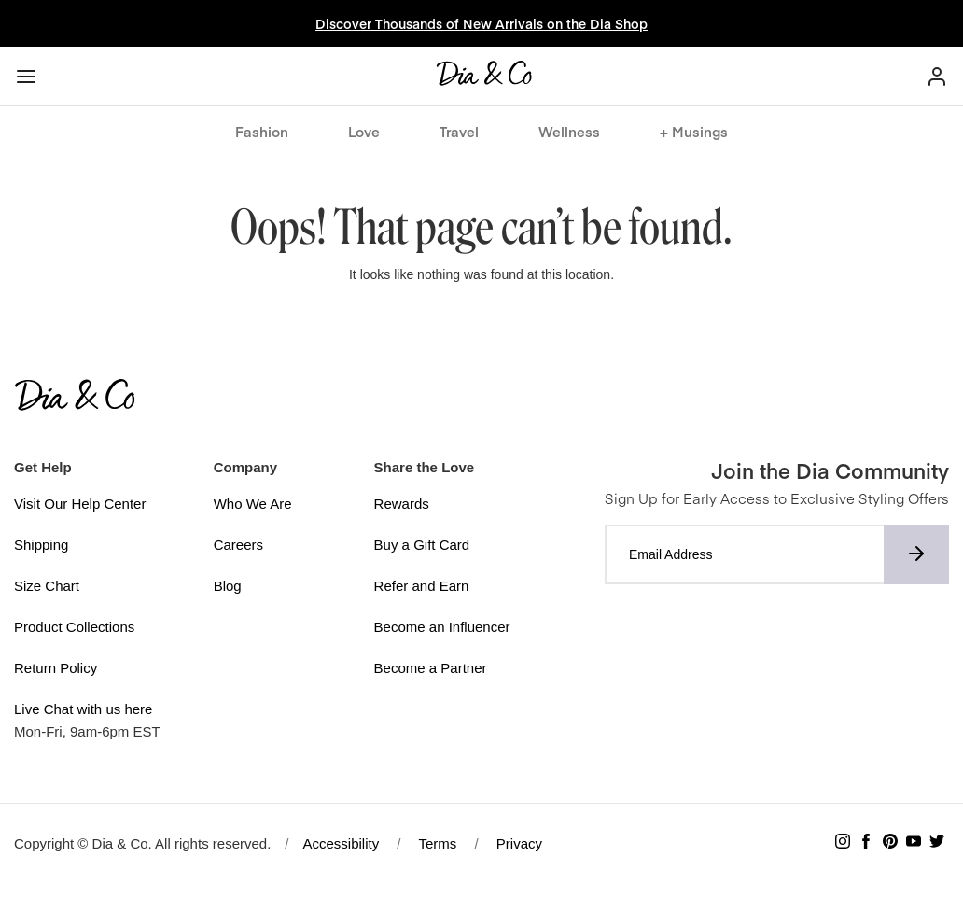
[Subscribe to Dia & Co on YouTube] (913, 843)
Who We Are (253, 504)
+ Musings (694, 131)
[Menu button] (26, 76)
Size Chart (46, 586)
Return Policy (55, 668)
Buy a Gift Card (422, 545)
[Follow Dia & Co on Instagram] (842, 843)
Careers (238, 545)
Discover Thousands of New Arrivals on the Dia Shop (481, 23)
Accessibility (341, 843)
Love (364, 131)
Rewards (401, 504)
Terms (437, 843)
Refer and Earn (421, 586)
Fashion (261, 131)
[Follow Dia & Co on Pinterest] (890, 843)
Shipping (41, 545)
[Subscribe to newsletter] (916, 554)
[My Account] (937, 76)
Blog (228, 586)
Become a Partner (430, 668)
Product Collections (74, 627)
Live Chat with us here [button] (83, 709)
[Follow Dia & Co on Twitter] (936, 843)
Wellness (569, 131)
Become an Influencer (442, 627)
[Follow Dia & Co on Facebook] (865, 843)
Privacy (519, 843)
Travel (459, 131)
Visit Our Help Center (80, 504)
